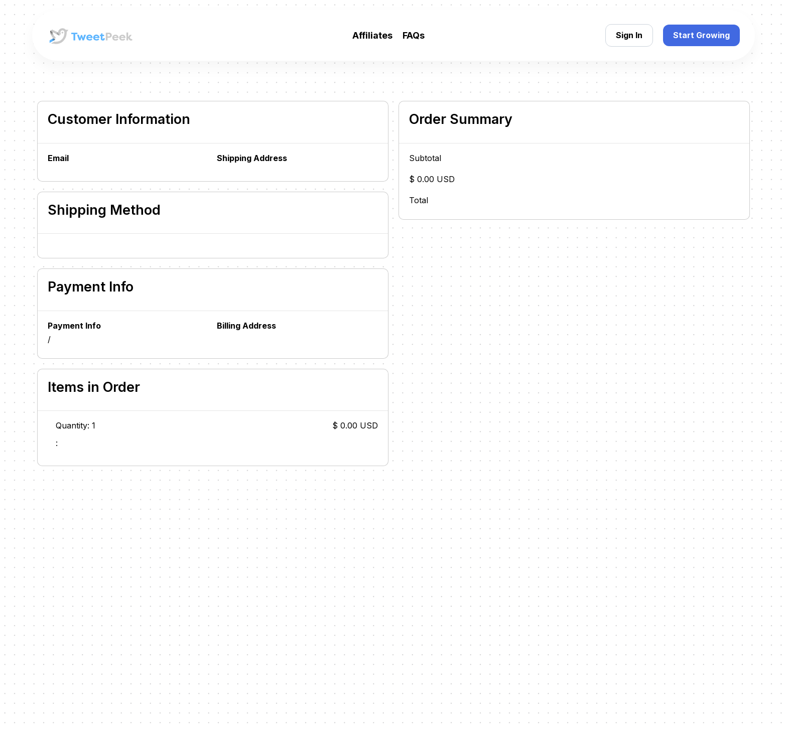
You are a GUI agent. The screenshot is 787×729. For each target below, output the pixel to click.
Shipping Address (252, 158)
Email (58, 158)
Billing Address (246, 326)
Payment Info (74, 326)
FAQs (414, 35)
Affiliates (372, 35)
